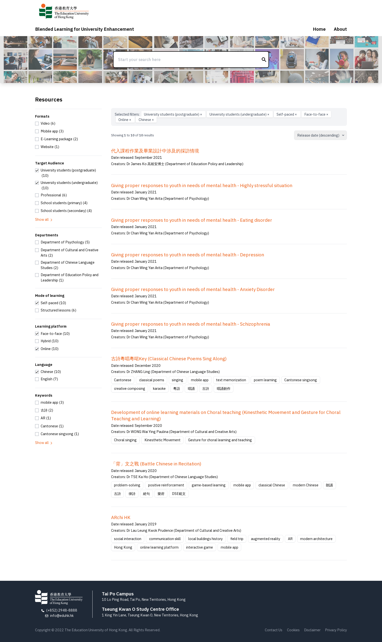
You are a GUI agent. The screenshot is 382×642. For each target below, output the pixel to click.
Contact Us (273, 630)
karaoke (159, 388)
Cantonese (122, 380)
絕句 (146, 493)
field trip (236, 538)
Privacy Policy (336, 630)
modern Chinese (305, 485)
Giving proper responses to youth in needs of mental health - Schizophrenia (190, 324)
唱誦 (191, 388)
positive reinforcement (166, 485)
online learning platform (159, 547)
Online (125, 119)
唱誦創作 (223, 388)
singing (177, 380)
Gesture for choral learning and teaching (220, 440)
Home (319, 29)
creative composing (129, 388)
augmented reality (265, 538)
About (340, 29)
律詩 (132, 493)
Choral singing (125, 440)
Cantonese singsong (300, 380)
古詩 (205, 388)
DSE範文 (179, 493)
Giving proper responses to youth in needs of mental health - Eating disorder (191, 220)
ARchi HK (120, 517)
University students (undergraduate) (240, 114)
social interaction (127, 538)
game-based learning (209, 485)
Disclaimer (312, 630)
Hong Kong (123, 547)
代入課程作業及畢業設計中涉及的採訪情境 (155, 151)
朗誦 (329, 485)
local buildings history (205, 538)
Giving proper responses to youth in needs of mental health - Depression (187, 255)
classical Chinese (271, 485)
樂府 (161, 493)
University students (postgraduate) (173, 114)
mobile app (200, 380)
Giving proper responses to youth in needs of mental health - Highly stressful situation (201, 185)
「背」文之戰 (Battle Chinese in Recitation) (156, 464)
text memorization (231, 380)
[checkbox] (45, 123)
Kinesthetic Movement (162, 440)
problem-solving (127, 485)
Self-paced (287, 114)
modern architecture (316, 538)
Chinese (146, 119)
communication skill (165, 538)
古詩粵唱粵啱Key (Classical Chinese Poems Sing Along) (169, 358)
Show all (44, 219)
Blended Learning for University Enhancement (84, 29)
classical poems (151, 380)
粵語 (176, 388)
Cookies (293, 630)
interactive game (199, 547)
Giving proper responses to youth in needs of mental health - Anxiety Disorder (193, 289)
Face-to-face (316, 114)
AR (290, 538)
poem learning (265, 380)
